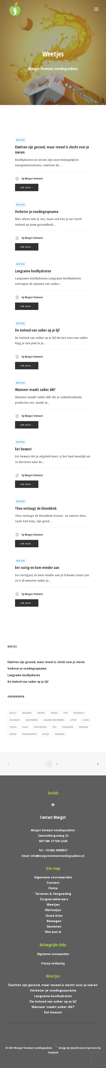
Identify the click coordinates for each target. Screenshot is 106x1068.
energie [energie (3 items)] (54, 712)
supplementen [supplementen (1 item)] (40, 727)
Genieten (54, 926)
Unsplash (53, 1052)
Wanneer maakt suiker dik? (35, 389)
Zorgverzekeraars (54, 899)
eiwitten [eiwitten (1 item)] (41, 712)
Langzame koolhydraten (33, 271)
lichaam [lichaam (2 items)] (85, 719)
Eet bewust (23, 449)
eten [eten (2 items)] (65, 712)
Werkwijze (53, 910)
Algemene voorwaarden (53, 877)
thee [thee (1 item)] (55, 727)
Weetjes (20, 139)
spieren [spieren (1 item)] (12, 727)
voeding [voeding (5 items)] (12, 734)
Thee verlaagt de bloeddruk (36, 508)
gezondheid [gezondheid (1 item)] (78, 712)
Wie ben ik (53, 932)
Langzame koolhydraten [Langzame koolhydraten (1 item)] (53, 719)
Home (53, 888)
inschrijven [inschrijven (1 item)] (14, 719)
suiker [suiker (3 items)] (25, 727)
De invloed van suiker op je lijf (37, 330)
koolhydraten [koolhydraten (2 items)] (32, 719)
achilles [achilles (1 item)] (12, 712)
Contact (53, 883)
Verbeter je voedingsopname (36, 211)
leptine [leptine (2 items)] (73, 719)
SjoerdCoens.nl (78, 1048)
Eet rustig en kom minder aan (37, 567)
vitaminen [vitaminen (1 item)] (83, 727)
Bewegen (54, 921)
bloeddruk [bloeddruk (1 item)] (27, 712)
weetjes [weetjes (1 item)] (45, 734)
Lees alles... (26, 187)
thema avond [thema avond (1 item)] (67, 727)
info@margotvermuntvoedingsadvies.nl (57, 856)
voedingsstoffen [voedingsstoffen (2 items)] (29, 734)
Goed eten (54, 916)
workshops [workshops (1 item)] (60, 734)
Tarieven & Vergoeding (53, 894)
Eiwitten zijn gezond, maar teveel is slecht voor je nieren (53, 985)
